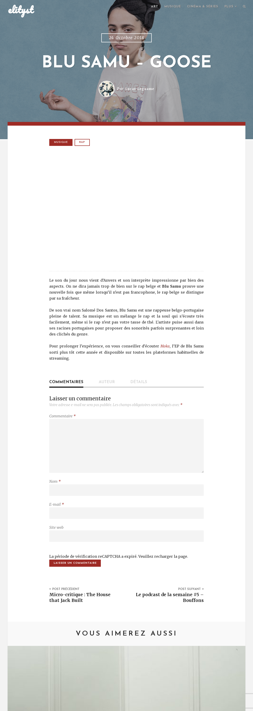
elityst (21, 10)
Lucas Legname (139, 89)
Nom (55, 486)
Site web (56, 534)
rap (83, 143)
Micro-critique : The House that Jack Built (82, 607)
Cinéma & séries (200, 7)
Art (149, 7)
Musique (168, 7)
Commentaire (62, 417)
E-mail (56, 510)
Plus (228, 7)
